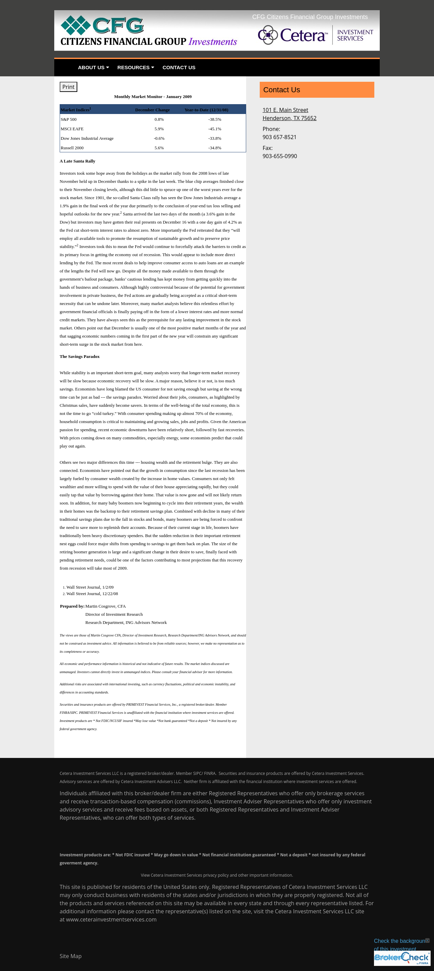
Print (68, 87)
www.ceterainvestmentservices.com (111, 919)
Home (64, 67)
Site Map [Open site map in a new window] (71, 956)
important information (271, 875)
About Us (91, 67)
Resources (133, 67)
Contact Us (178, 67)
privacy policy (216, 875)
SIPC (197, 773)
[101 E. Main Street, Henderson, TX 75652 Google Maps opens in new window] (289, 114)
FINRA (210, 773)
